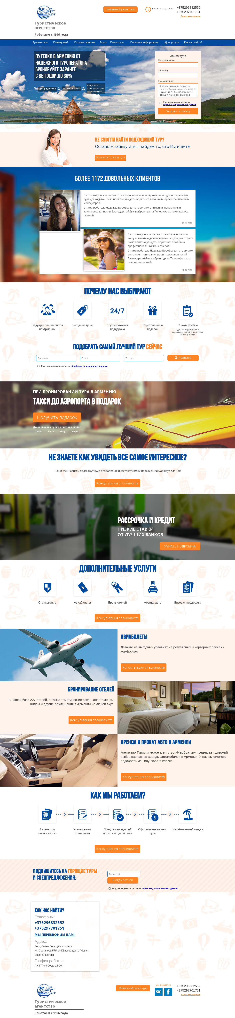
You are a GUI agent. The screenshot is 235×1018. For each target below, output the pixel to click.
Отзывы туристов (84, 42)
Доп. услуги (172, 42)
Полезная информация (144, 42)
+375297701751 (188, 12)
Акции (103, 42)
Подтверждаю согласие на (179, 103)
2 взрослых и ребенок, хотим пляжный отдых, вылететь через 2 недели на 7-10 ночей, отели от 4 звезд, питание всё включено (178, 90)
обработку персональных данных (179, 104)
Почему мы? (60, 42)
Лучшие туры (40, 42)
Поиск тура (117, 42)
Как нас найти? (193, 42)
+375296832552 (188, 7)
